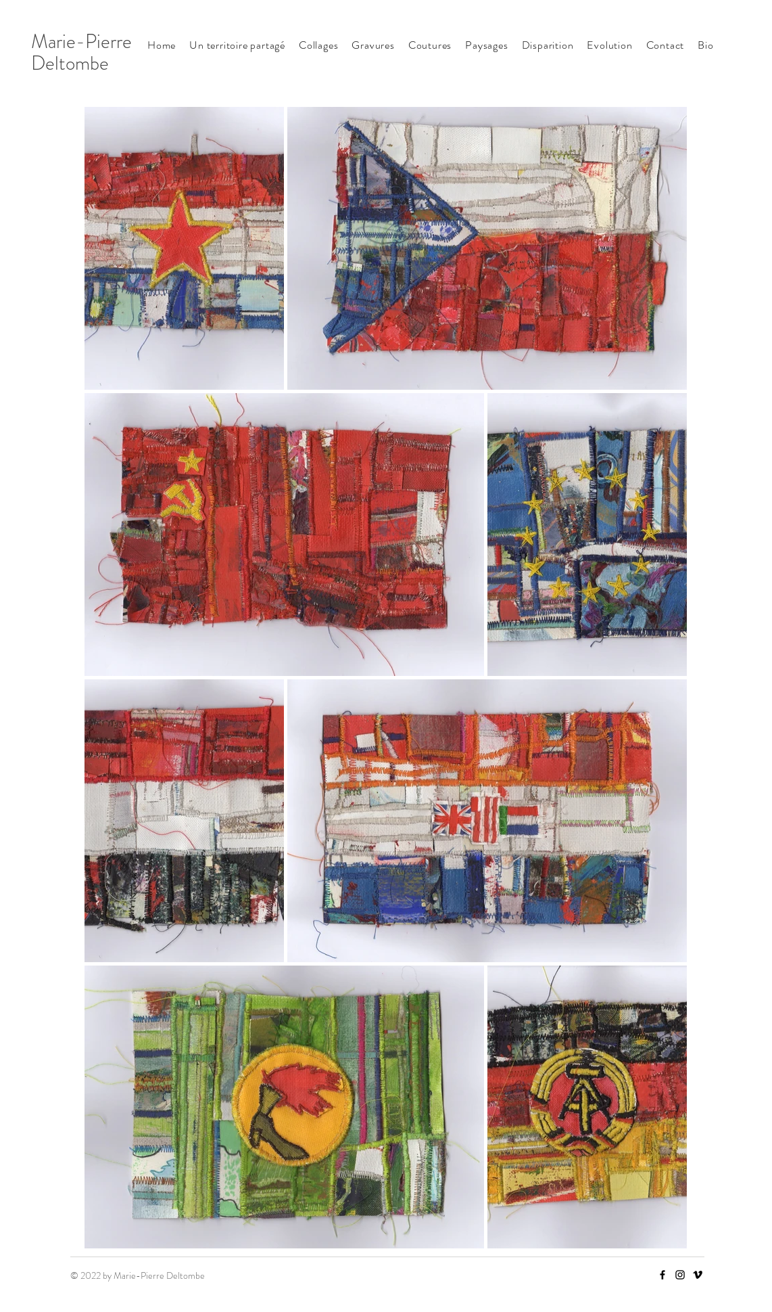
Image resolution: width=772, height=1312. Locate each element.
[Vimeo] (698, 1275)
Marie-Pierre (81, 41)
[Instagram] (680, 1275)
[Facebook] (662, 1275)
